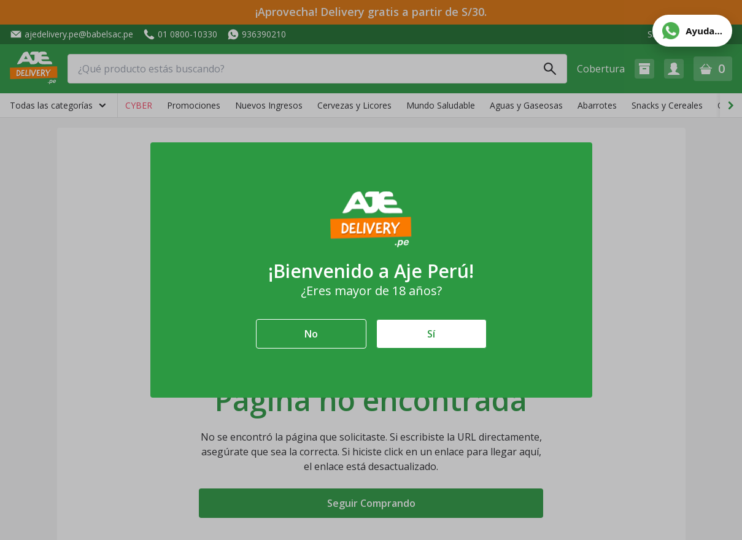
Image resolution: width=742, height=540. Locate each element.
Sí (431, 334)
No (311, 334)
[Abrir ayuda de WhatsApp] (692, 31)
